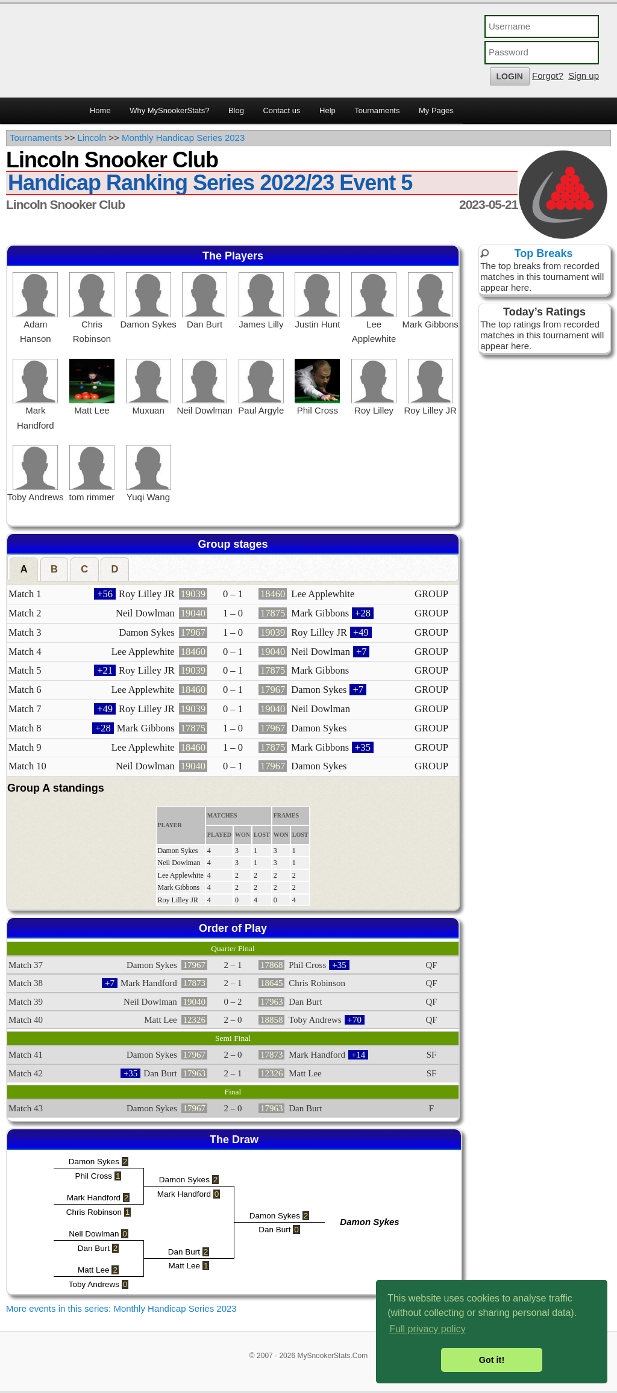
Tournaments (376, 110)
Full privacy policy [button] (427, 1329)
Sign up (583, 75)
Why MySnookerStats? (169, 110)
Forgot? (547, 75)
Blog (236, 110)
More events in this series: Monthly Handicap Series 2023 (121, 1308)
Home (100, 110)
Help (327, 110)
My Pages (436, 110)
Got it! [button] (491, 1360)
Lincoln (92, 137)
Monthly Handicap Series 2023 (183, 137)
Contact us (281, 110)
